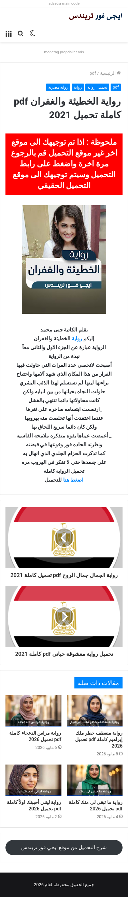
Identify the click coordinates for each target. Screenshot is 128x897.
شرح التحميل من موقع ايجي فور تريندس (64, 847)
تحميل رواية (97, 87)
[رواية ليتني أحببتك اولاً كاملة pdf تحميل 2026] (33, 780)
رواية (78, 87)
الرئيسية (110, 73)
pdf (92, 73)
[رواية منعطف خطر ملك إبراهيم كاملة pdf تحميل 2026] (95, 710)
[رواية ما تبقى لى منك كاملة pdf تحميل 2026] (95, 780)
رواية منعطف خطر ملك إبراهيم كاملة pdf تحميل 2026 (99, 739)
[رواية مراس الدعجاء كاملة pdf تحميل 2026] (33, 710)
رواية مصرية (58, 87)
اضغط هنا (73, 480)
